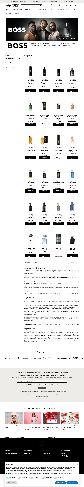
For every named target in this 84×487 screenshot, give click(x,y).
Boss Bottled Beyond (72, 81)
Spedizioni (26, 448)
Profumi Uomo (9, 63)
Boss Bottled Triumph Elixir (44, 183)
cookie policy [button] (68, 468)
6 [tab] (45, 363)
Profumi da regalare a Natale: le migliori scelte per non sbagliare (69, 427)
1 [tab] (38, 363)
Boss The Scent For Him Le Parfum (58, 117)
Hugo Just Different (72, 248)
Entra (44, 450)
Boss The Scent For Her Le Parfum (72, 116)
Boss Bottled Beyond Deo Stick (58, 81)
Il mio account (46, 448)
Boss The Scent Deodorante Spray (58, 150)
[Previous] (2, 358)
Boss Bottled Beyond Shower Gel (44, 82)
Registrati (45, 451)
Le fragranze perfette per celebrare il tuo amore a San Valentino (50, 427)
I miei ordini (45, 456)
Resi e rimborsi (27, 450)
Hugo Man (44, 248)
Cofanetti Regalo (10, 67)
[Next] (82, 358)
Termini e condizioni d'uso (67, 450)
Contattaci (7, 453)
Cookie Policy (64, 451)
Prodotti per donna (41, 384)
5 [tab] (44, 363)
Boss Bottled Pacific (72, 183)
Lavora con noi (9, 451)
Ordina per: (57, 59)
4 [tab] (42, 363)
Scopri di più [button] (11, 482)
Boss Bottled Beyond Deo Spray (30, 82)
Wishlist (71, 6)
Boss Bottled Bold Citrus (30, 116)
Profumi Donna (9, 58)
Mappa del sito (64, 454)
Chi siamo (7, 448)
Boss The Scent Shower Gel (44, 116)
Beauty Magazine (9, 450)
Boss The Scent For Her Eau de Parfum (72, 150)
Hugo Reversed (30, 248)
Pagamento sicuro (28, 451)
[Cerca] (31, 5)
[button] (77, 464)
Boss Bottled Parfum (30, 216)
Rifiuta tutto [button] (60, 482)
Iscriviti (42, 388)
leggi (64, 391)
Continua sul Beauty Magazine (42, 434)
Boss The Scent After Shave (44, 149)
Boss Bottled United (44, 216)
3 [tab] (41, 363)
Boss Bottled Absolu (30, 183)
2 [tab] (39, 363)
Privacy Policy (64, 448)
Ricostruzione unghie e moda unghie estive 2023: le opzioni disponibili (32, 427)
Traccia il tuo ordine (29, 453)
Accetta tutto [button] (72, 482)
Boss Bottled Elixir (58, 182)
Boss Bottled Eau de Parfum (58, 216)
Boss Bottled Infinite (72, 216)
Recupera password (47, 453)
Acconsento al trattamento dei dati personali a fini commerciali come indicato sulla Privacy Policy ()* (43, 391)
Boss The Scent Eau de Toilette (30, 149)
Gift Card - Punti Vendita (67, 453)
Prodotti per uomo (53, 384)
